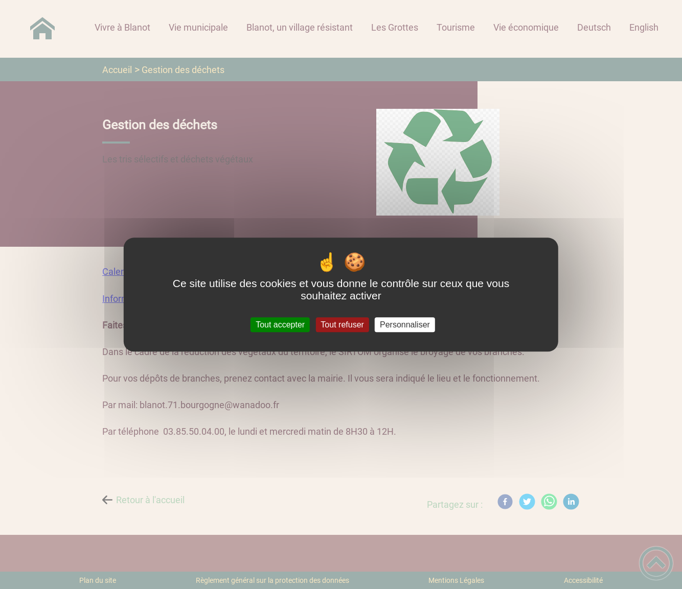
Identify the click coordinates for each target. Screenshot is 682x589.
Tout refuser (342, 324)
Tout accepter (280, 324)
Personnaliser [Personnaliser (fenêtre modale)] (405, 324)
